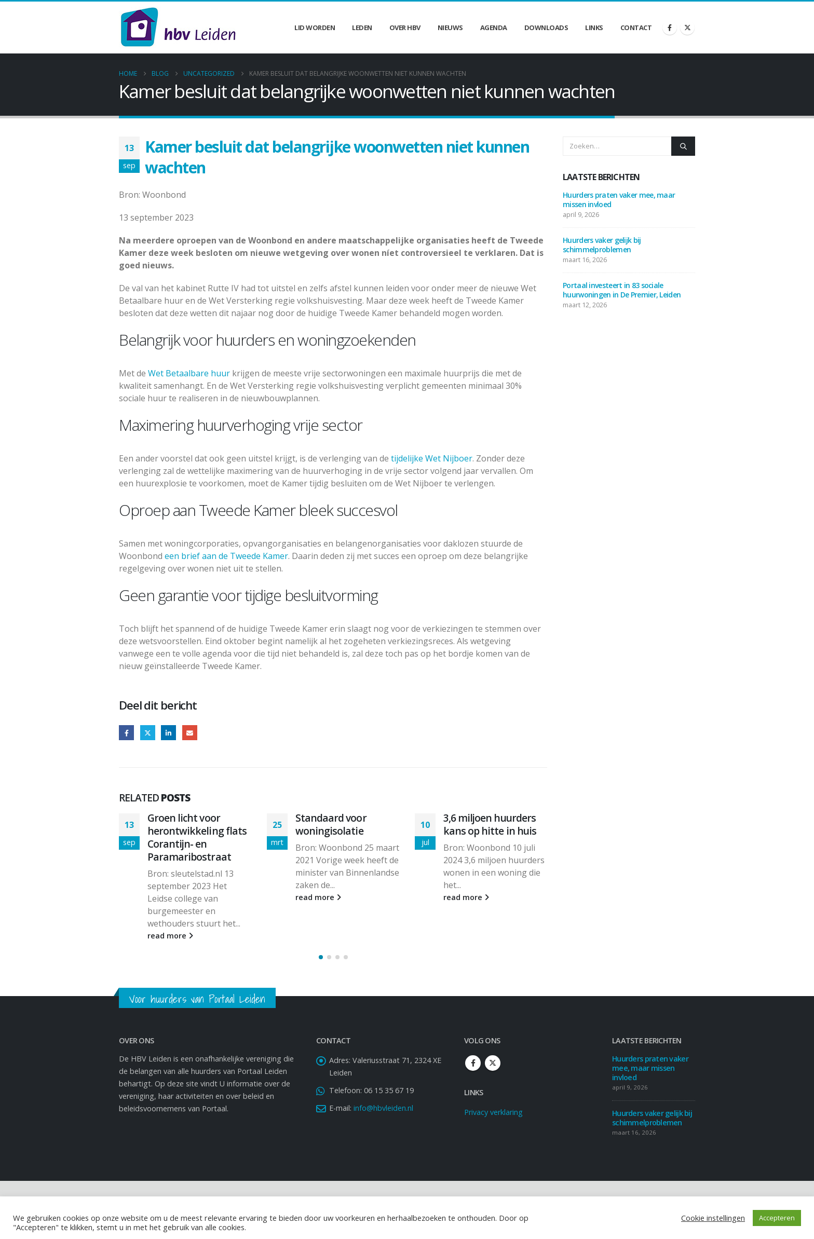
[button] (321, 957)
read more (170, 936)
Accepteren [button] (777, 1217)
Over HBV (404, 27)
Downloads (546, 27)
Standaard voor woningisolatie (331, 824)
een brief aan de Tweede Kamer (226, 556)
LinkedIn (168, 732)
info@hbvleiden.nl (383, 1108)
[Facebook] (669, 27)
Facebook (126, 732)
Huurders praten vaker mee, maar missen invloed (619, 199)
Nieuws (450, 27)
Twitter (147, 732)
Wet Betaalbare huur (189, 373)
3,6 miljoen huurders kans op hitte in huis (489, 824)
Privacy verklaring (493, 1112)
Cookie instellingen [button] (713, 1217)
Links (594, 27)
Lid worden (314, 27)
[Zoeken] (683, 146)
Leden (362, 27)
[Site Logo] (178, 27)
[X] (687, 27)
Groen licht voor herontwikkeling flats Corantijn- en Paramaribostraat (197, 837)
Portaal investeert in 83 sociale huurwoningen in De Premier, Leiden (623, 289)
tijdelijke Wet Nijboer (431, 458)
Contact (636, 27)
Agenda (493, 27)
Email (189, 732)
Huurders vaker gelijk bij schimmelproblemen (602, 244)
